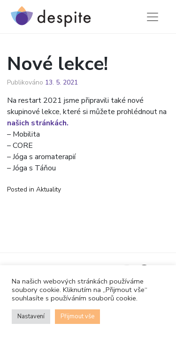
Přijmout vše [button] (77, 316)
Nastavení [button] (31, 316)
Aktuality (48, 189)
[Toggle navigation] (152, 17)
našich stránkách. (38, 123)
